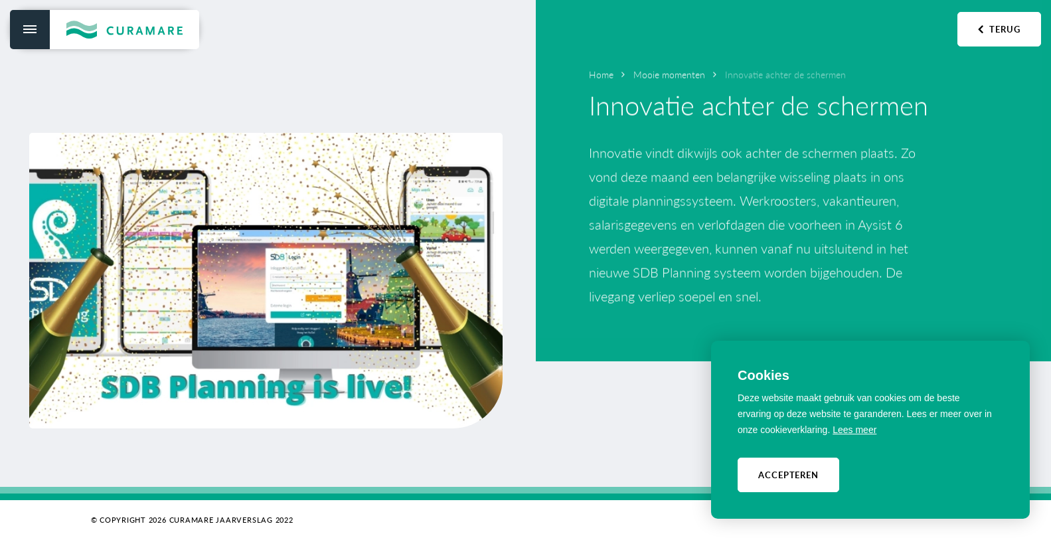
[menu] (30, 29)
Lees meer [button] (854, 429)
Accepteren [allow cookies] (788, 474)
